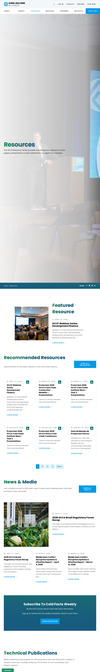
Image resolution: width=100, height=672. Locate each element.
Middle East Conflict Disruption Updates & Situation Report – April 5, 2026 (47, 561)
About (7, 11)
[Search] (54, 4)
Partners (64, 11)
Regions (80, 4)
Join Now (91, 4)
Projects (78, 11)
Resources (35, 11)
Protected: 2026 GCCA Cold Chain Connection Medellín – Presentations (47, 390)
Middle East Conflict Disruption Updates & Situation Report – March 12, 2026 (80, 561)
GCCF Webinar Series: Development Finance (65, 325)
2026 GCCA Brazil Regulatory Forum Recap (73, 519)
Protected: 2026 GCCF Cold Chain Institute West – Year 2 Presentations (15, 436)
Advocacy (50, 11)
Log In (60, 4)
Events (21, 11)
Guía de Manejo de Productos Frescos (80, 432)
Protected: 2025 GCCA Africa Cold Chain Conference (48, 434)
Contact (70, 4)
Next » (59, 467)
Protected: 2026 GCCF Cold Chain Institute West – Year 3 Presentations (79, 390)
